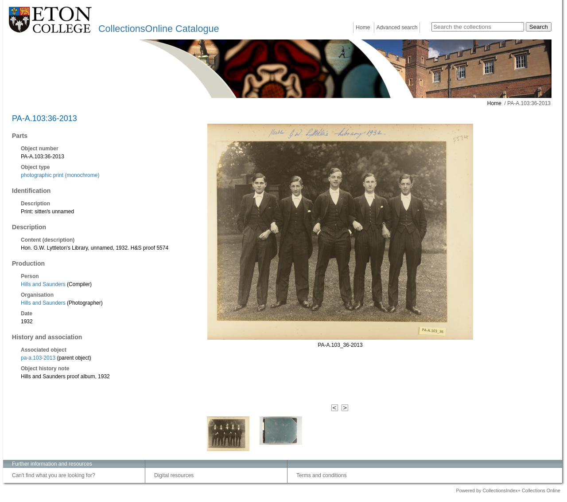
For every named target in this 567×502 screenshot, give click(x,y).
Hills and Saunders (44, 284)
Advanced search (397, 27)
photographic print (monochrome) (60, 175)
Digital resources (174, 475)
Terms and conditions (321, 475)
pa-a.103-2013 (38, 358)
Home (363, 27)
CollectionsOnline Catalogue (158, 28)
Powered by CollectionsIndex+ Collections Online (508, 490)
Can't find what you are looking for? (53, 475)
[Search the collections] (477, 26)
